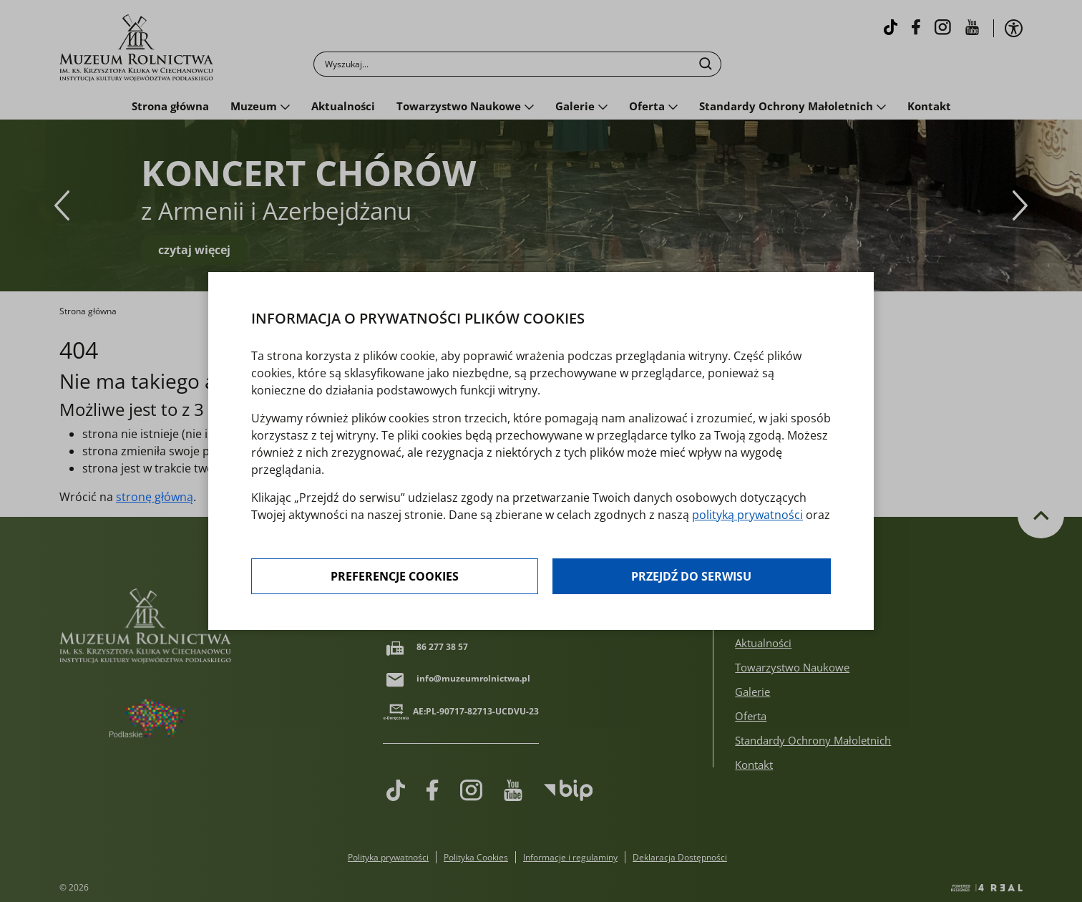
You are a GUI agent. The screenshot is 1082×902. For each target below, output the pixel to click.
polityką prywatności (747, 515)
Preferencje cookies (395, 576)
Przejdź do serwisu (691, 576)
